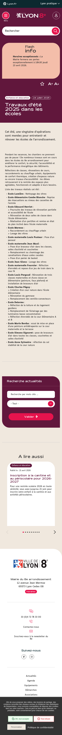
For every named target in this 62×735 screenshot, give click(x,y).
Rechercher (12, 31)
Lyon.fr (12, 4)
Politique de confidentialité (41, 727)
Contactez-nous (31, 627)
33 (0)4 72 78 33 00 (31, 617)
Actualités (31, 676)
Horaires (31, 591)
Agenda (31, 681)
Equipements (31, 686)
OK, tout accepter (20, 719)
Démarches (31, 690)
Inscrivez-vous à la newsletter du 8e (31, 638)
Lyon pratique (50, 3)
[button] (42, 84)
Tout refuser (43, 719)
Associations (31, 695)
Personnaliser (16, 727)
